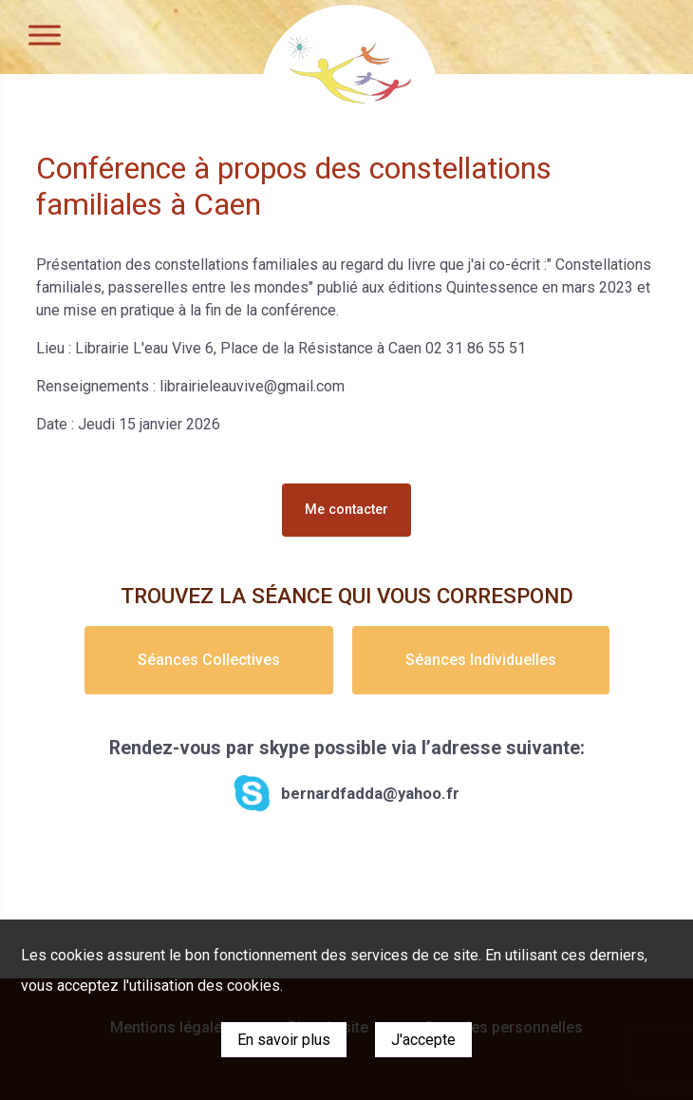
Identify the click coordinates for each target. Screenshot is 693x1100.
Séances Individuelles (480, 660)
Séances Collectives (209, 660)
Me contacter (346, 510)
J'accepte (423, 1040)
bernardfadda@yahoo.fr (370, 793)
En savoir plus (283, 1040)
